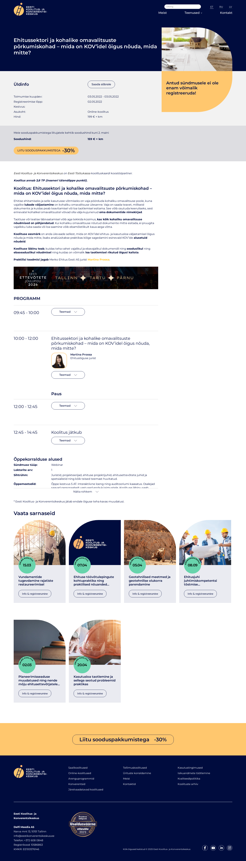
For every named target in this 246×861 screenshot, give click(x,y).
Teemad (68, 311)
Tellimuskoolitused (135, 767)
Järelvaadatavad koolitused (85, 789)
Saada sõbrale (101, 84)
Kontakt (226, 13)
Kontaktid (129, 784)
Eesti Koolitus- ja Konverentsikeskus (38, 173)
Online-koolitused (79, 773)
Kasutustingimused (190, 767)
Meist (162, 13)
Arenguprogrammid (81, 778)
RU (221, 6)
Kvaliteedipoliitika (189, 778)
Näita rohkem (86, 491)
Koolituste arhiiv (188, 784)
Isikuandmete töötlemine (194, 773)
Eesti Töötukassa (79, 173)
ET (211, 6)
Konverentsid (76, 784)
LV (230, 6)
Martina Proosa (81, 354)
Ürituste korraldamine (137, 773)
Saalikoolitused (77, 767)
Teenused (193, 13)
